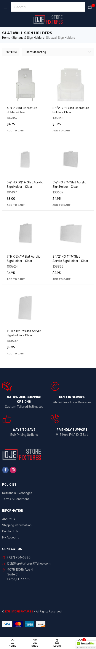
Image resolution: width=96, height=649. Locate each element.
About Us (8, 519)
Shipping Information (17, 525)
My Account (10, 537)
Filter (9, 52)
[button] (16, 130)
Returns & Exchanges (17, 493)
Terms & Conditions (15, 499)
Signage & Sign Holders (28, 38)
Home (6, 38)
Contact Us (10, 531)
